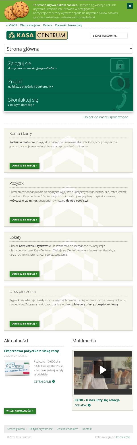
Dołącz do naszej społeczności (106, 117)
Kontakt (86, 429)
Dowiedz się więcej (91, 5)
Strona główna (16, 429)
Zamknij (130, 6)
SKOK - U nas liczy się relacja (97, 400)
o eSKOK (11, 25)
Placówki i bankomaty (68, 25)
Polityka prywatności (41, 429)
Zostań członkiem (67, 429)
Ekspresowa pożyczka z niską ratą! (31, 351)
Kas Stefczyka (123, 437)
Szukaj (127, 35)
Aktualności (16, 341)
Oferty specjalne (30, 25)
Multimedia (84, 341)
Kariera (47, 25)
